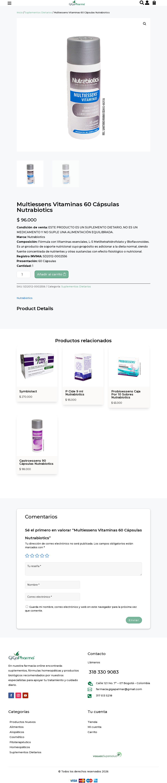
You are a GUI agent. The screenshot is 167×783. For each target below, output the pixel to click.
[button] (144, 24)
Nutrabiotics (24, 298)
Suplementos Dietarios (38, 12)
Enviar (134, 620)
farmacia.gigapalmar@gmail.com (119, 689)
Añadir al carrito (49, 274)
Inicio (20, 12)
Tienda (92, 722)
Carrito (92, 732)
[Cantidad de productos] (23, 274)
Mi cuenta (94, 727)
